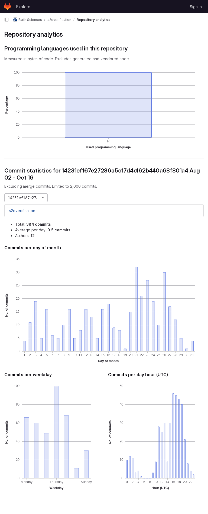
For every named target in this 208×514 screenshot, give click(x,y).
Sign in (196, 6)
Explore (23, 6)
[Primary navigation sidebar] (6, 19)
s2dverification (22, 210)
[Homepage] (7, 6)
